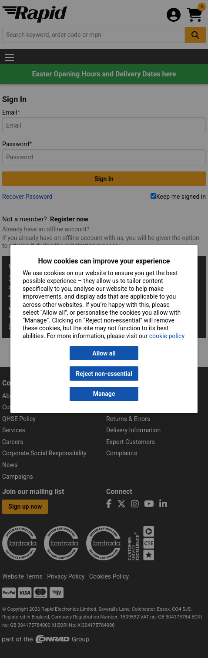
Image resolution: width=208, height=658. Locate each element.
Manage (104, 394)
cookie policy (167, 335)
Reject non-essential (104, 373)
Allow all (103, 353)
